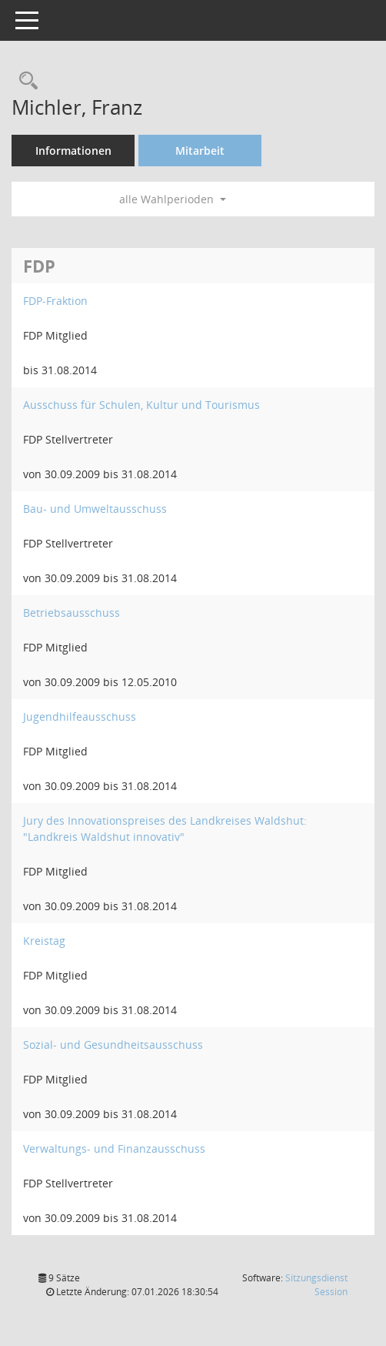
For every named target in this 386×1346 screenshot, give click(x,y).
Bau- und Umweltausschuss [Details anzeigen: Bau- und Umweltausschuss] (95, 508)
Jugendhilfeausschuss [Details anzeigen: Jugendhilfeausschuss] (79, 716)
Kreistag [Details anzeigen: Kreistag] (44, 940)
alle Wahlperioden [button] (172, 199)
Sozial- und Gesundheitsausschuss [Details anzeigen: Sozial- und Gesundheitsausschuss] (113, 1044)
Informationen (73, 150)
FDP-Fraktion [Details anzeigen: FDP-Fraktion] (55, 300)
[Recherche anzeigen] (25, 81)
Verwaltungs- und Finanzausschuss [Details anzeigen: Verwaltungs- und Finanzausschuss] (114, 1148)
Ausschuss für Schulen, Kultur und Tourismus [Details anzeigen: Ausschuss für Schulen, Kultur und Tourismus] (141, 404)
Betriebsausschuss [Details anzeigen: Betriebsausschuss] (71, 612)
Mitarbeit (200, 150)
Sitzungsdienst (316, 1284)
